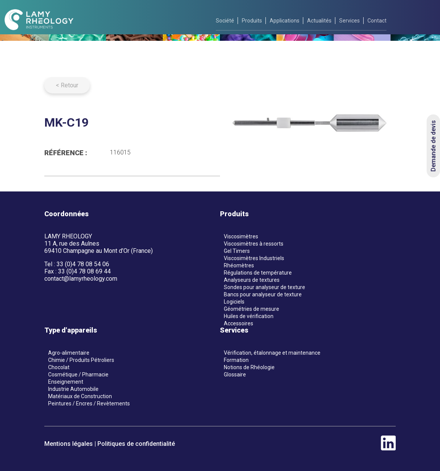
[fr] (410, 20)
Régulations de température (258, 273)
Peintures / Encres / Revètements (89, 403)
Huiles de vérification (248, 316)
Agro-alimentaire (68, 353)
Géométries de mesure (251, 309)
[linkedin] (388, 448)
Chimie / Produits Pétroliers (81, 360)
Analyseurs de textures (252, 280)
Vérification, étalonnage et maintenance (272, 353)
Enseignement (65, 382)
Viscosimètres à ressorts (253, 244)
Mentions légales (68, 443)
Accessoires (238, 323)
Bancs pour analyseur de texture (263, 294)
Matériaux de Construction (80, 396)
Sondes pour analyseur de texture (264, 287)
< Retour (67, 85)
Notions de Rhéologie (249, 367)
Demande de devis (433, 146)
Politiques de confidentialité (136, 443)
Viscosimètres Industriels (254, 258)
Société (225, 21)
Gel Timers (237, 251)
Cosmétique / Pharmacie (78, 374)
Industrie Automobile (73, 389)
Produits (252, 21)
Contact (377, 21)
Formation (236, 360)
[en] (428, 20)
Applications (284, 21)
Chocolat (59, 367)
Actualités (319, 21)
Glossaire (235, 374)
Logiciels (234, 302)
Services (349, 21)
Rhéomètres (239, 265)
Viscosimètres (241, 236)
